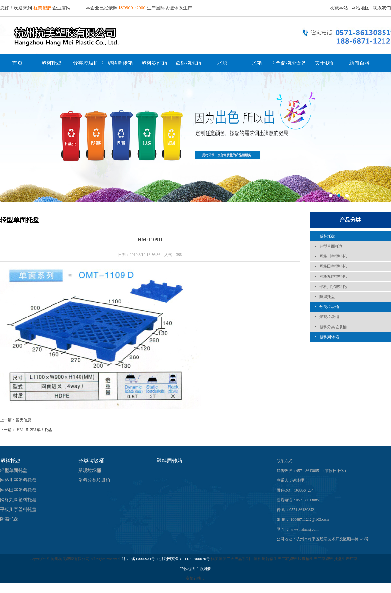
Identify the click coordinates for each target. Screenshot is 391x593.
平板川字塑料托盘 (18, 509)
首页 (17, 63)
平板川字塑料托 (333, 286)
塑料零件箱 (154, 63)
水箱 (257, 63)
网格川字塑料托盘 (18, 480)
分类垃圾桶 (86, 63)
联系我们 (382, 8)
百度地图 (204, 568)
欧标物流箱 (188, 63)
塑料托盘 (51, 63)
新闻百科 (359, 63)
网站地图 (360, 8)
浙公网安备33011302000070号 (185, 559)
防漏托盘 (327, 296)
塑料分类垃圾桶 (333, 327)
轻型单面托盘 (331, 246)
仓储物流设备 (291, 63)
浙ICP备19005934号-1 (140, 559)
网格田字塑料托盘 (18, 490)
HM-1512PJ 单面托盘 (34, 429)
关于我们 (325, 63)
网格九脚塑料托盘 (18, 499)
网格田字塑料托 (333, 266)
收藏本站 (339, 8)
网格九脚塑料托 (333, 276)
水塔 (222, 63)
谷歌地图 (187, 568)
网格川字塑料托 (333, 256)
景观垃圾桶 (329, 317)
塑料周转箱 (120, 63)
